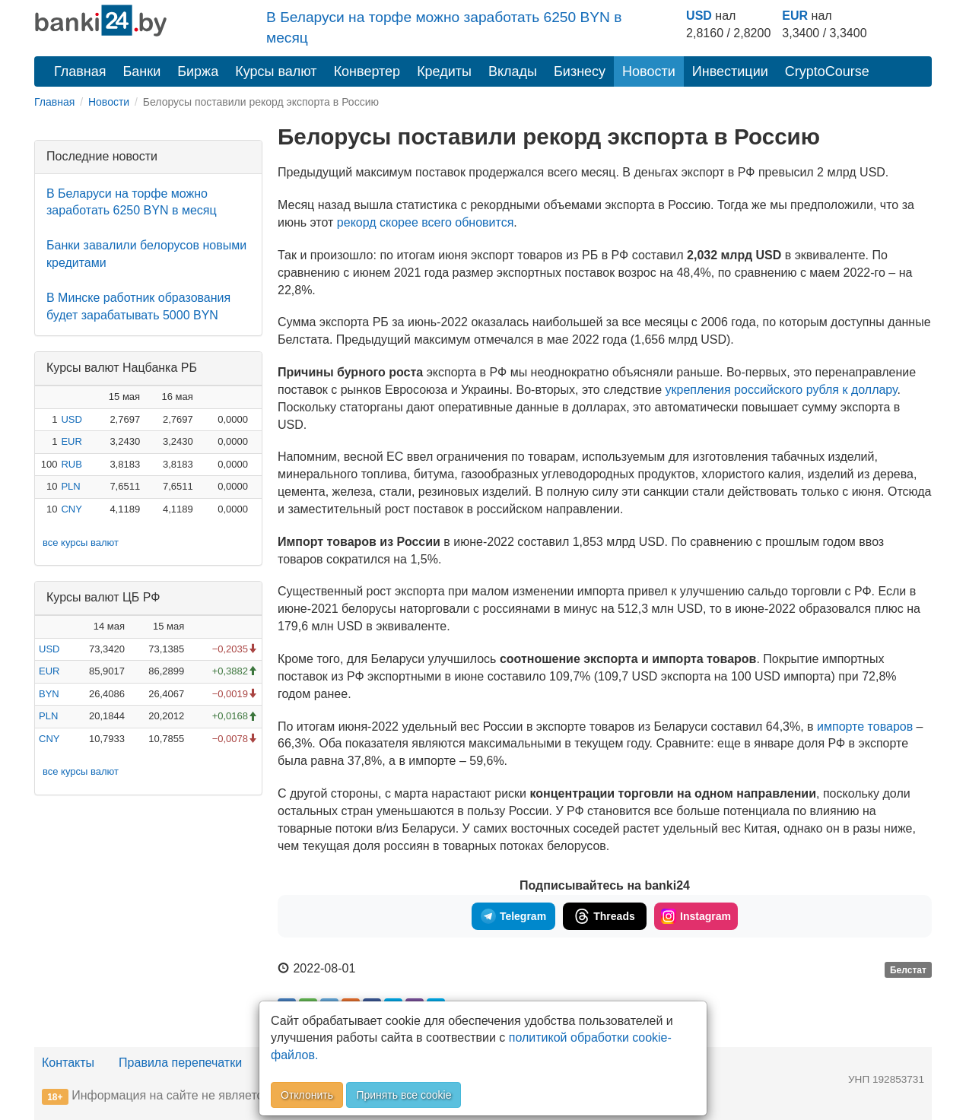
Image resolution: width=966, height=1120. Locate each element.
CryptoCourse (827, 71)
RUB (71, 464)
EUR (795, 15)
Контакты (68, 1062)
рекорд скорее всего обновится (425, 222)
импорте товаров (864, 726)
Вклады (512, 71)
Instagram (696, 916)
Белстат (908, 969)
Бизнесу (579, 71)
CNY (71, 509)
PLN (70, 486)
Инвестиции (730, 71)
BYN (49, 694)
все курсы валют (81, 542)
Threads (604, 916)
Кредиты (444, 71)
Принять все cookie (403, 1095)
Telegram (513, 916)
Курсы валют (275, 71)
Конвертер (367, 71)
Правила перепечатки (180, 1062)
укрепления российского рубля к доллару (782, 389)
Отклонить (307, 1095)
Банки (142, 71)
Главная (80, 71)
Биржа (197, 71)
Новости (648, 71)
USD (699, 15)
